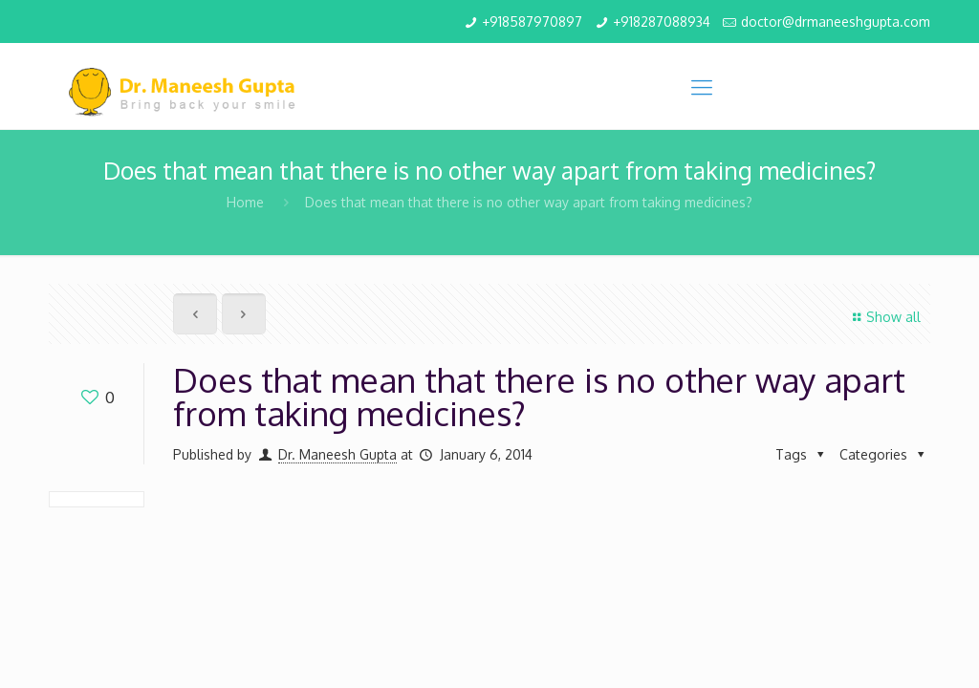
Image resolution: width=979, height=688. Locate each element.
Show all (884, 317)
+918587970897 (532, 21)
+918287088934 (661, 21)
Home (245, 202)
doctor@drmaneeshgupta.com (835, 21)
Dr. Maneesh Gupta (337, 454)
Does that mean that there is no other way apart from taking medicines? (528, 202)
